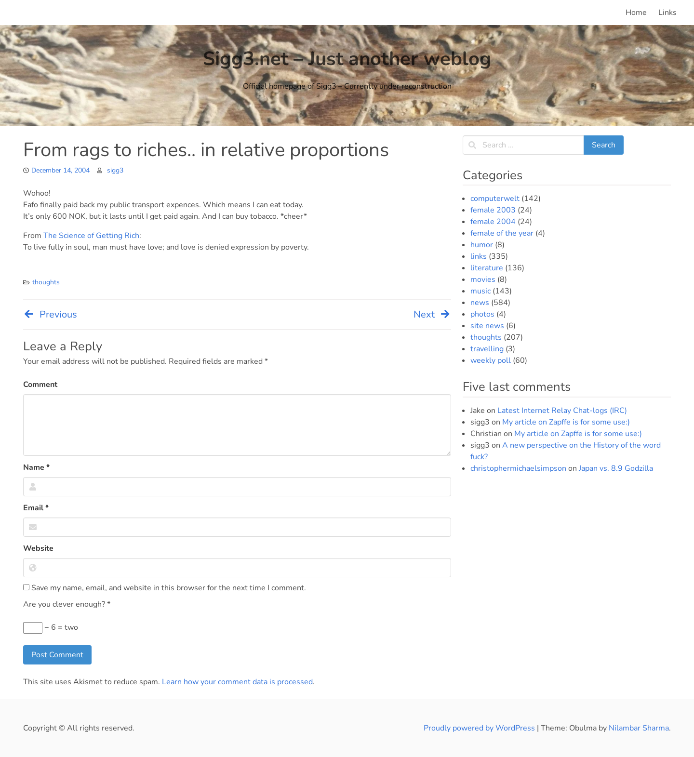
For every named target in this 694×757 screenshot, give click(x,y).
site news (487, 325)
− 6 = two (50, 628)
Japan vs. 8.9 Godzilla (616, 468)
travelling (487, 349)
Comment (40, 384)
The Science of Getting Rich (91, 235)
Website (38, 548)
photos (482, 314)
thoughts (46, 282)
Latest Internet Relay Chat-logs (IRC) (562, 410)
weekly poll (490, 360)
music (480, 291)
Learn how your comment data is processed (237, 682)
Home (636, 12)
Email (36, 508)
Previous (50, 314)
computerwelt (495, 198)
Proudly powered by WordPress (480, 728)
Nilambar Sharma (639, 728)
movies (482, 279)
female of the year (502, 233)
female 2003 (493, 210)
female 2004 (493, 221)
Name (36, 467)
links (478, 256)
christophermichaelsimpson (518, 468)
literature (486, 268)
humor (481, 244)
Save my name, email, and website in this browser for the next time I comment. (164, 588)
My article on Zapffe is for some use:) (566, 422)
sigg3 (115, 170)
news (479, 302)
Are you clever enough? (66, 604)
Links (667, 12)
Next (432, 314)
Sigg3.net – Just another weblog (347, 59)
